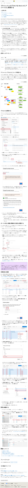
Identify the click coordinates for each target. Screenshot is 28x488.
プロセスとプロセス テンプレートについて (10, 24)
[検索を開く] (23, 1)
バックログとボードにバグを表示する (19, 431)
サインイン (25, 1)
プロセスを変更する (4, 14)
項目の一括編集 (20, 275)
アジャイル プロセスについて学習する (6, 13)
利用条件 (16, 486)
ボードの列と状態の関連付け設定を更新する (7, 15)
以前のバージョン (7, 485)
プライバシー (18, 485)
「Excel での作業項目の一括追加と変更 (7, 276)
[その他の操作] (26, 3)
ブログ (12, 485)
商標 (18, 486)
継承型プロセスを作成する (6, 452)
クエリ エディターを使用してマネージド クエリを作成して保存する (13, 455)
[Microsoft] (14, 1)
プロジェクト (4, 278)
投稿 (15, 485)
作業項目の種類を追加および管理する (8, 453)
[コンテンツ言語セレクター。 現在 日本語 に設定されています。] (2, 483)
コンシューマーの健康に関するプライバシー (7, 486)
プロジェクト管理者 (20, 64)
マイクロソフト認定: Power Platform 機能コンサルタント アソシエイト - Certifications (12, 475)
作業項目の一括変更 (5, 450)
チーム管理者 (13, 64)
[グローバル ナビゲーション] (1, 1)
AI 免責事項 (2, 485)
